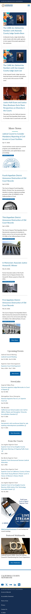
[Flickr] (11, 584)
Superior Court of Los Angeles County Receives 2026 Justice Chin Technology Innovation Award (13, 487)
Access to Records (6, 592)
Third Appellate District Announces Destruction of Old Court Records (14, 220)
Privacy (3, 605)
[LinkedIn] (15, 584)
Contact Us (4, 609)
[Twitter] (6, 584)
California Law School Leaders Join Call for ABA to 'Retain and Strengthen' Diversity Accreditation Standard (14, 412)
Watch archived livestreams (8, 529)
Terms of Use (4, 600)
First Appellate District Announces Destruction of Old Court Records (14, 302)
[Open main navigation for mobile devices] (29, 5)
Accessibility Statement (7, 596)
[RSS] (19, 584)
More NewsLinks (15, 433)
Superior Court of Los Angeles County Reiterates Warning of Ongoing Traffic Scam (15, 449)
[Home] (14, 6)
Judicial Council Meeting (9, 357)
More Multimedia (15, 562)
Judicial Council (8, 155)
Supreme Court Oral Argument (10, 366)
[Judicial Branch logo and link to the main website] (15, 1)
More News (14, 340)
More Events (15, 373)
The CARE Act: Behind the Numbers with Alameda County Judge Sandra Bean (13, 30)
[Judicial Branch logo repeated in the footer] (15, 589)
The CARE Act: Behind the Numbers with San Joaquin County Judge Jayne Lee (13, 68)
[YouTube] (2, 584)
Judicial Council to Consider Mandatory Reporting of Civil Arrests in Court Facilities (13, 136)
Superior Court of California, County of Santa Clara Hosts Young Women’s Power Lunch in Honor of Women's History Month (15, 474)
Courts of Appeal (8, 199)
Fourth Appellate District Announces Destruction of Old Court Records (14, 178)
